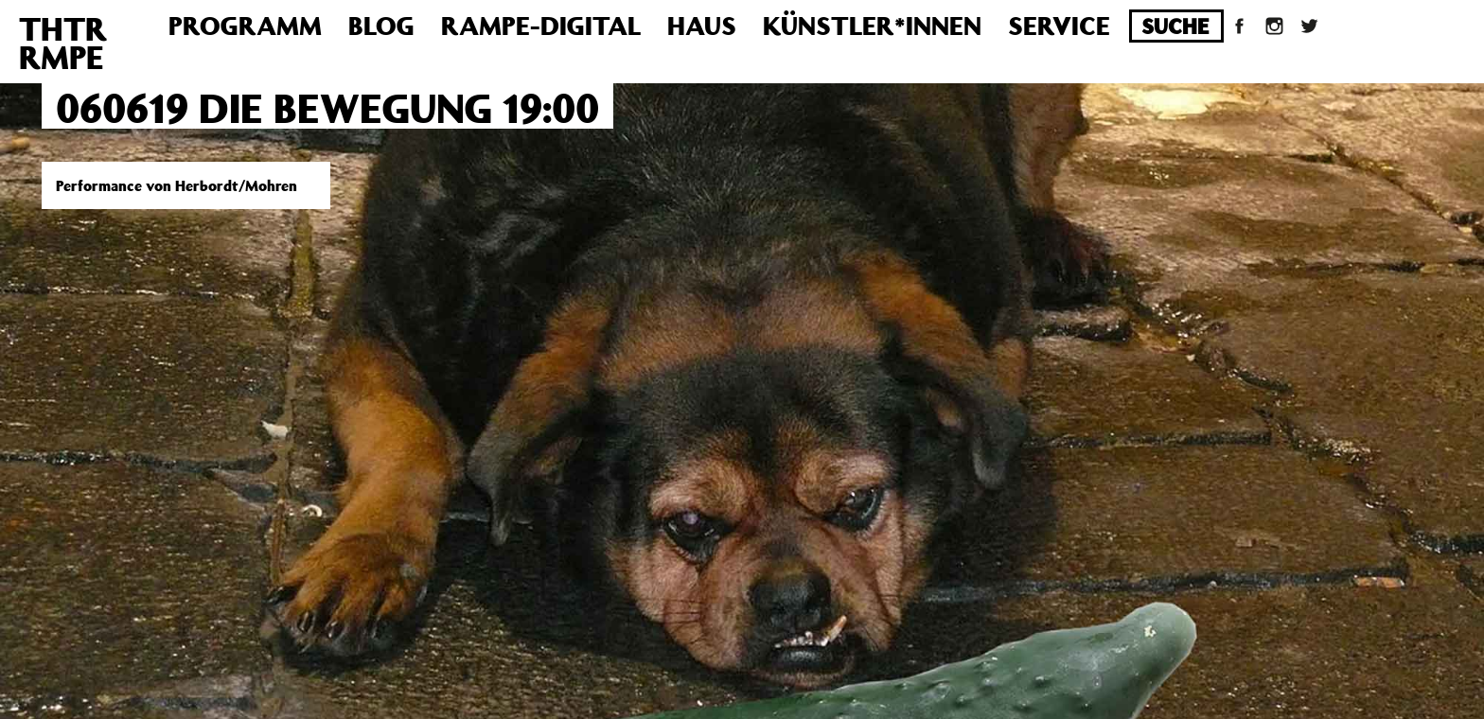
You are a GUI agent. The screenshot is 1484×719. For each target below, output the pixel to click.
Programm (245, 25)
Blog (381, 25)
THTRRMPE (63, 43)
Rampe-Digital (541, 25)
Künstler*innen (872, 25)
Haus (701, 25)
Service (1059, 25)
